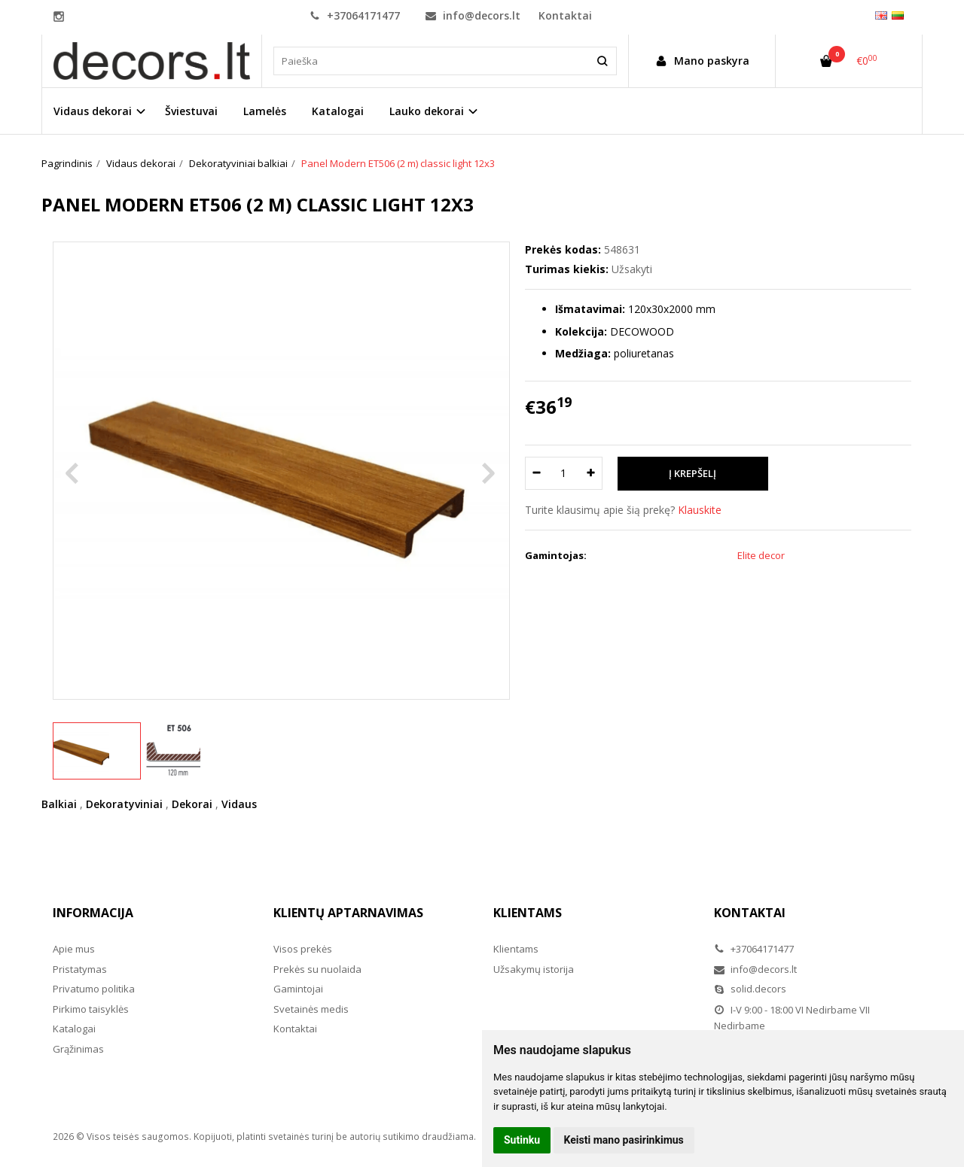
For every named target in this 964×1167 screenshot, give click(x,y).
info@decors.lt (473, 15)
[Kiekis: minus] (536, 473)
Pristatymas (80, 969)
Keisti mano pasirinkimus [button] (624, 1140)
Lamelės (264, 111)
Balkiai (59, 804)
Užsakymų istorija (533, 969)
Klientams (527, 912)
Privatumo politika (94, 988)
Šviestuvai (191, 111)
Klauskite (699, 510)
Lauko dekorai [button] (426, 111)
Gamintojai (298, 988)
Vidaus (239, 804)
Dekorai (192, 804)
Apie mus (74, 949)
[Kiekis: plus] (591, 473)
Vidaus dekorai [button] (92, 111)
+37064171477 (355, 15)
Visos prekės (302, 949)
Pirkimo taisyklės (91, 1009)
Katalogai (338, 111)
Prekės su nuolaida (317, 969)
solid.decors (750, 988)
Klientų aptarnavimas (348, 912)
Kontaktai (565, 15)
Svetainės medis (311, 1009)
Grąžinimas (78, 1049)
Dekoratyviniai (124, 804)
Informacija (93, 912)
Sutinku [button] (522, 1140)
